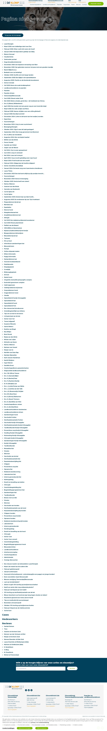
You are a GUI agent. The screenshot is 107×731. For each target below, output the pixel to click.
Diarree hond (8, 213)
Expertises (67, 4)
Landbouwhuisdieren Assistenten (15, 417)
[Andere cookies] (72, 725)
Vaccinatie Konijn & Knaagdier (14, 431)
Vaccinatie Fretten (10, 425)
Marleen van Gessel (10, 354)
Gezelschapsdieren (35, 4)
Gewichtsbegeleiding (11, 552)
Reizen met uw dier (10, 507)
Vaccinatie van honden (12, 515)
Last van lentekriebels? (12, 593)
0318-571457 (89, 716)
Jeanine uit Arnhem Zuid (12, 644)
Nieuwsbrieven (9, 250)
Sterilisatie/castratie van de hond (15, 518)
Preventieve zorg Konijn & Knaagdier (16, 438)
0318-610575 (51, 715)
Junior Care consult (10, 550)
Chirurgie (7, 494)
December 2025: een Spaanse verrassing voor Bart (21, 65)
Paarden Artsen (9, 94)
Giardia (6, 301)
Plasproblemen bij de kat (12, 205)
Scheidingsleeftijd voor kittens (14, 317)
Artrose (6, 280)
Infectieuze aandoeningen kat (14, 248)
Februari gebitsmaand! (11, 580)
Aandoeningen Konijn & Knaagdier (16, 449)
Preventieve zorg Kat (11, 476)
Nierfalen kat (8, 208)
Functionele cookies (23, 725)
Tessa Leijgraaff (9, 327)
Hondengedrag (9, 539)
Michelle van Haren (10, 348)
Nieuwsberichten (10, 558)
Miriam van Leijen (10, 346)
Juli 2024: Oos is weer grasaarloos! (15, 152)
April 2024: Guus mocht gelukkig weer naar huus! (20, 160)
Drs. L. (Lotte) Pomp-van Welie (14, 393)
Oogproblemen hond (11, 298)
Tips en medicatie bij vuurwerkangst (16, 612)
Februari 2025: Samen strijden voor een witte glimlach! (22, 113)
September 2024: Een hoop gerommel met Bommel (21, 134)
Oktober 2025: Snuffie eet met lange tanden (19, 76)
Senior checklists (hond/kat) (13, 168)
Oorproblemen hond (11, 295)
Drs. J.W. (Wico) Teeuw (12, 380)
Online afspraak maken (12, 256)
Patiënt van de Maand (11, 229)
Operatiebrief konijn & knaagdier (15, 303)
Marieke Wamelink (10, 362)
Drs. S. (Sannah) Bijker (11, 383)
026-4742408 (32, 715)
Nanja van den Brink (11, 343)
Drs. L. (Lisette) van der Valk (13, 396)
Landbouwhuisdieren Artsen (13, 420)
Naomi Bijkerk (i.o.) (10, 70)
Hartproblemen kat (10, 264)
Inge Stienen (8, 370)
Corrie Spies (8, 197)
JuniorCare (7, 623)
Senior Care (8, 547)
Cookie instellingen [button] (8, 728)
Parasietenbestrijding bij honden (15, 521)
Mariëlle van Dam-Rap (11, 359)
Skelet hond (8, 282)
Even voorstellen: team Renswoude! (16, 588)
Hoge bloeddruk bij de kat (13, 62)
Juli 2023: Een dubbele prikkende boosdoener (19, 224)
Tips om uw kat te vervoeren (14, 319)
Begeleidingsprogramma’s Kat (14, 499)
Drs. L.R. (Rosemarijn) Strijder (14, 399)
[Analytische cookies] (3, 725)
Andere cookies (77, 725)
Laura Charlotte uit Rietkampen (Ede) (16, 654)
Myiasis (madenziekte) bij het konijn (16, 234)
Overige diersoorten (11, 571)
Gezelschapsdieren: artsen (13, 412)
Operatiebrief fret (10, 311)
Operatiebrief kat (10, 306)
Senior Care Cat (9, 325)
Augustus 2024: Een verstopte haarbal (17, 139)
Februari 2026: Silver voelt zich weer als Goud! (20, 49)
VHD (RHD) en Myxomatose (13, 232)
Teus (5, 641)
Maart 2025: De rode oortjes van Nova (16, 110)
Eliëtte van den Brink (11, 142)
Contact (84, 4)
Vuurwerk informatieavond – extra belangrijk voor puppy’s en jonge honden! (30, 586)
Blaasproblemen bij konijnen (13, 237)
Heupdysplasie (9, 272)
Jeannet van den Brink (11, 189)
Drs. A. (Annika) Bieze (11, 415)
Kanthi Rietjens (9, 367)
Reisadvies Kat (9, 457)
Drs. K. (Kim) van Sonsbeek (13, 136)
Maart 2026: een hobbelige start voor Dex (18, 46)
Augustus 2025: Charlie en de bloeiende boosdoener (22, 81)
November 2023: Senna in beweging (16, 181)
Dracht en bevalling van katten (14, 491)
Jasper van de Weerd (11, 150)
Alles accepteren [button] (41, 728)
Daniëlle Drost (9, 372)
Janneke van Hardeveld (12, 192)
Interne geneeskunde (11, 537)
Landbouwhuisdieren (49, 4)
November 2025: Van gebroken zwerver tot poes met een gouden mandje (29, 68)
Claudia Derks (8, 57)
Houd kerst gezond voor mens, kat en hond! (19, 609)
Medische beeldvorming (12, 481)
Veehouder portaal (10, 60)
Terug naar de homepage (13, 35)
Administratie (8, 568)
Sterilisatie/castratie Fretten (13, 428)
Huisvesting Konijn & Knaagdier (14, 444)
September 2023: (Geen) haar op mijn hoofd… (19, 200)
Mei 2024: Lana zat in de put (13, 158)
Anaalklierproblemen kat (12, 219)
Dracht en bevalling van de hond (15, 542)
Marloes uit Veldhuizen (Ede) (14, 657)
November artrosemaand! (12, 615)
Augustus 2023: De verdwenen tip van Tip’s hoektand (22, 203)
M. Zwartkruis (8, 665)
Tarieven (7, 242)
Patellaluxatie (8, 269)
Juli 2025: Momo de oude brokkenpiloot (17, 86)
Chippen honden (9, 523)
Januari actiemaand (10, 583)
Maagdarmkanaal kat (11, 216)
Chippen (7, 473)
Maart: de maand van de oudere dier (16, 578)
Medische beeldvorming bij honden (16, 531)
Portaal (6, 253)
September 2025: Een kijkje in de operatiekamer (20, 78)
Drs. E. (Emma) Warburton (12, 404)
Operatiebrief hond (10, 309)
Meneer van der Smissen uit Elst (15, 646)
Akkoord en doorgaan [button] (25, 728)
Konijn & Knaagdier (10, 452)
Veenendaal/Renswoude (12, 97)
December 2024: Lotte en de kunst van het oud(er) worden (24, 118)
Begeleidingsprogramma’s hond (15, 555)
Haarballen (7, 211)
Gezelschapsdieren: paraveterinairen (16, 375)
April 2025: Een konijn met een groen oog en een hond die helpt (26, 107)
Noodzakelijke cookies (38, 725)
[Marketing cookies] (59, 725)
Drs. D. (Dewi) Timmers (12, 407)
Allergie (6, 221)
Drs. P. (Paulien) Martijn (12, 388)
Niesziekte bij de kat (11, 240)
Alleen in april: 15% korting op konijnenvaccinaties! (21, 596)
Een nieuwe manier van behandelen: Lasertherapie (21, 575)
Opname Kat (8, 478)
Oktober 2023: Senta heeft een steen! (16, 184)
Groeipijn (7, 274)
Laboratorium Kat (10, 484)
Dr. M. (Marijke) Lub (10, 391)
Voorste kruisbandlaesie (12, 266)
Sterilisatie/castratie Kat (12, 468)
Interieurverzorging (10, 563)
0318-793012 (70, 717)
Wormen (7, 462)
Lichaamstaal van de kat (12, 322)
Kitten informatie (10, 258)
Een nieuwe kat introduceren (14, 314)
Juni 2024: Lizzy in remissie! (13, 155)
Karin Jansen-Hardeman (12, 364)
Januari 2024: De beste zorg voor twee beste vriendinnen (23, 171)
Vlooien (6, 460)
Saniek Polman (9, 638)
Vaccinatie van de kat (11, 465)
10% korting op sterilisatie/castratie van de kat (19, 604)
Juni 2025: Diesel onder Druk (13, 99)
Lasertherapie (8, 44)
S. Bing (6, 662)
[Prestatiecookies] (47, 725)
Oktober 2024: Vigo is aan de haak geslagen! (19, 131)
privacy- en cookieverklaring (40, 722)
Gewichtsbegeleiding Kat (12, 497)
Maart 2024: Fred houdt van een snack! (17, 163)
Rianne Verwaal (9, 54)
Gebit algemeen (9, 290)
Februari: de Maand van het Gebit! (15, 601)
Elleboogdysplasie (10, 277)
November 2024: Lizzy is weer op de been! (18, 126)
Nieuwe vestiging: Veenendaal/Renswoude (18, 591)
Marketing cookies (65, 725)
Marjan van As (8, 356)
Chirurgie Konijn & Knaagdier (14, 446)
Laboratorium (8, 534)
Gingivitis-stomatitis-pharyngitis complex (18, 285)
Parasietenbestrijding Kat (12, 470)
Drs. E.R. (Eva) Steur (10, 401)
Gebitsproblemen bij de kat (13, 293)
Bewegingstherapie (10, 129)
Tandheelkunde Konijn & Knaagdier (16, 436)
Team (73, 4)
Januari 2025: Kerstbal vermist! (14, 115)
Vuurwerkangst (9, 123)
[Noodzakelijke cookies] (31, 725)
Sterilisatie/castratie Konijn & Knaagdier (17, 433)
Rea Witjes (7, 338)
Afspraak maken (96, 3)
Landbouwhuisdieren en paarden (15, 89)
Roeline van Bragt (10, 335)
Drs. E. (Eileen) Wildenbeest (13, 105)
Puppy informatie (10, 261)
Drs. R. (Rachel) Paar (10, 386)
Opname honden (9, 529)
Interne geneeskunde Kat (12, 486)
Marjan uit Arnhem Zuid (12, 649)
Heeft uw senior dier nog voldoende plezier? (19, 599)
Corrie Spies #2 (9, 195)
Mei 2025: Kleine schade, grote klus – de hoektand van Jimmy (25, 102)
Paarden (59, 4)
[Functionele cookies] (17, 725)
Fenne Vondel (8, 144)
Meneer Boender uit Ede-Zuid (14, 652)
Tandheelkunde (9, 454)
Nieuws (78, 4)
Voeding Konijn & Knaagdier (13, 441)
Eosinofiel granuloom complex (14, 287)
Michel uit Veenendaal (11, 668)
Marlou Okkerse (9, 187)
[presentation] (40, 688)
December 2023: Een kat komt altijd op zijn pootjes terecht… (24, 176)
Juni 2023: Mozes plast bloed (14, 227)
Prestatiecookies (52, 725)
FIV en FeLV (8, 245)
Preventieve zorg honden (12, 526)
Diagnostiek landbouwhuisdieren (15, 378)
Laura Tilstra (8, 174)
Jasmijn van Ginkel (10, 147)
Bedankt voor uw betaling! (13, 73)
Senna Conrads (9, 83)
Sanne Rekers (8, 333)
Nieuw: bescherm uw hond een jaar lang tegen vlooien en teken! (26, 607)
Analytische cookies (9, 725)
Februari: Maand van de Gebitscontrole (17, 620)
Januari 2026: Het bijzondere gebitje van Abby (19, 52)
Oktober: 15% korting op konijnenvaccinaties (19, 617)
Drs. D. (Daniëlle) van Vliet (13, 409)
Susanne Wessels (10, 330)
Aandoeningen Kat (10, 502)
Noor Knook (8, 340)
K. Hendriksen (8, 660)
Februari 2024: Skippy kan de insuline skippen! (20, 166)
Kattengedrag (9, 489)
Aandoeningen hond (11, 423)
